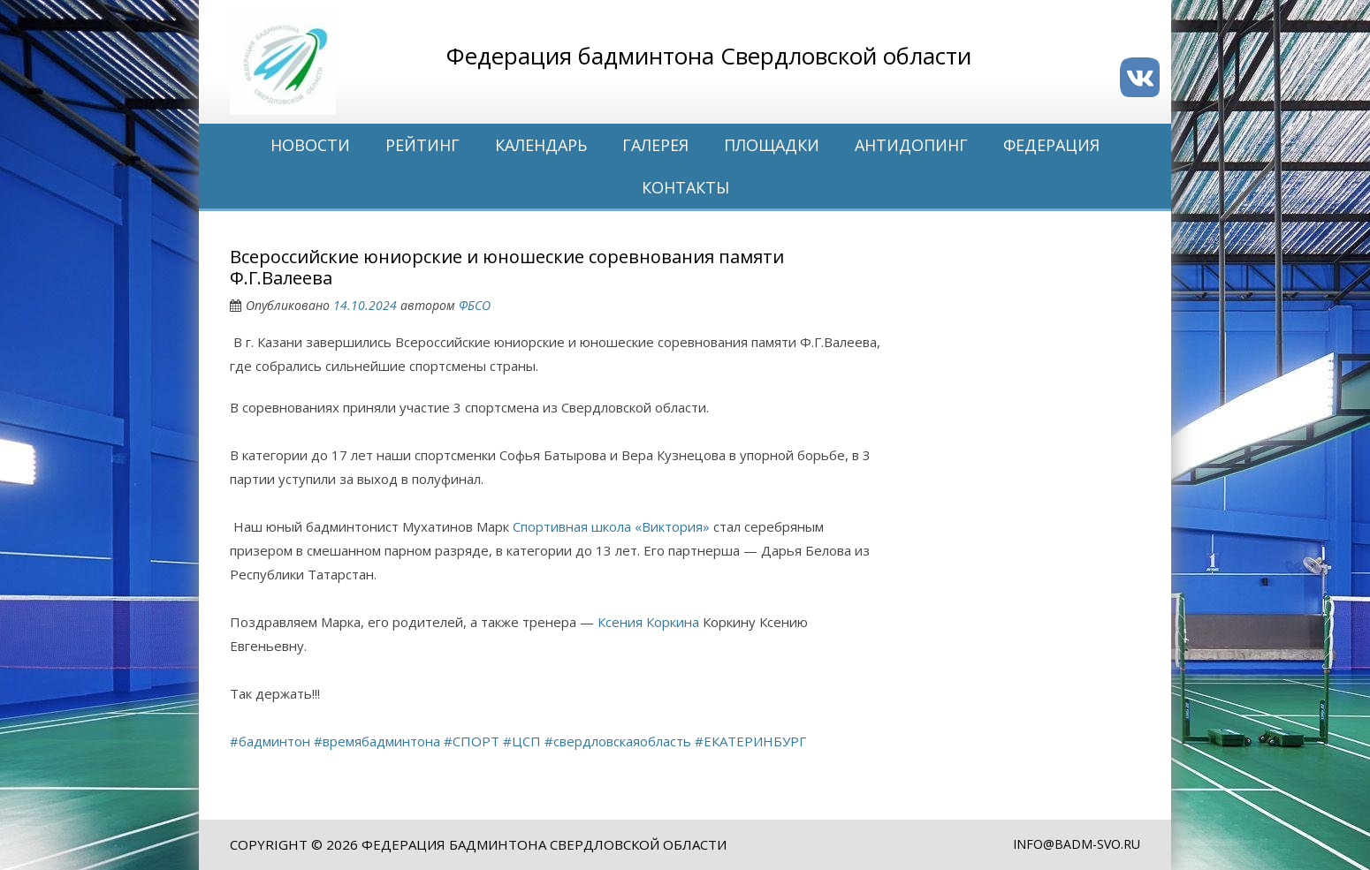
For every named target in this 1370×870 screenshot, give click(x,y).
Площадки (771, 144)
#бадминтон (270, 741)
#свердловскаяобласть (617, 741)
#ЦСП (522, 741)
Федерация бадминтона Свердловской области (544, 844)
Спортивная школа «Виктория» (611, 526)
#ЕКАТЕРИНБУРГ (750, 741)
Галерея (655, 144)
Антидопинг (911, 144)
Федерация (1051, 144)
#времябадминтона (377, 741)
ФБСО (475, 305)
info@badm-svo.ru (1076, 844)
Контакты (685, 187)
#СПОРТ (471, 741)
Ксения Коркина (648, 622)
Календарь (541, 144)
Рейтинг (422, 144)
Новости (310, 144)
